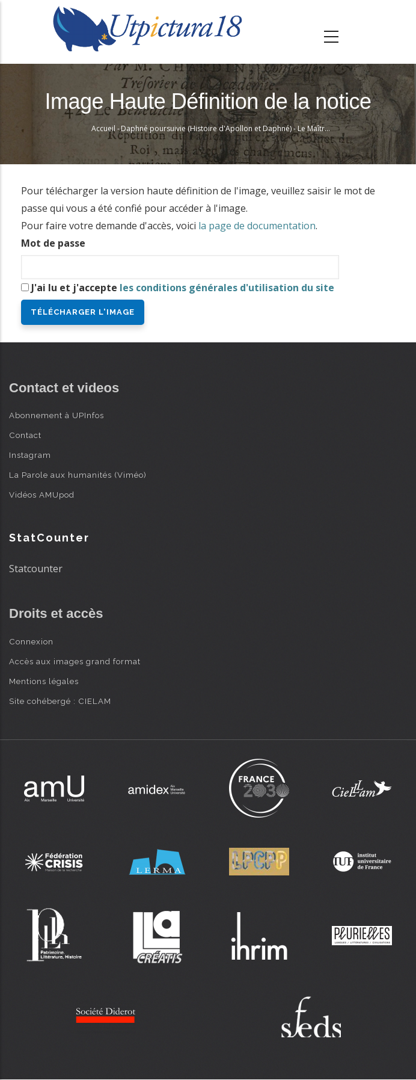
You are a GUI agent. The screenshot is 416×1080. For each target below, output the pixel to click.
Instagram (30, 455)
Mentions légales (44, 681)
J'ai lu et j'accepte (182, 287)
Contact (25, 435)
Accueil (103, 128)
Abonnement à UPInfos (56, 415)
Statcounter (36, 568)
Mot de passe (53, 243)
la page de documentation (257, 225)
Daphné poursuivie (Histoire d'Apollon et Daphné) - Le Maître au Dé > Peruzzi (252, 128)
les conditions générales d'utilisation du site (227, 287)
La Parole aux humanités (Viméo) (78, 475)
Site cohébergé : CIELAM (60, 701)
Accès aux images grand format (75, 661)
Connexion (31, 641)
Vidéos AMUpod (42, 494)
